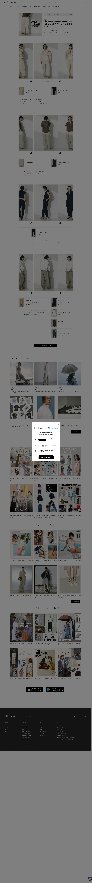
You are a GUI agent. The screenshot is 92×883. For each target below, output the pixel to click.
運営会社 (7, 748)
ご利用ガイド (60, 729)
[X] (78, 716)
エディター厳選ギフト (27, 737)
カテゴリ (59, 2)
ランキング (7, 729)
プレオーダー (7, 731)
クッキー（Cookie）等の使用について (65, 739)
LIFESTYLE (42, 2)
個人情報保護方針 (22, 748)
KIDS (38, 2)
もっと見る (75, 601)
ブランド (54, 2)
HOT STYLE (24, 727)
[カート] (86, 2)
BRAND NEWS (24, 6)
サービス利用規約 (14, 748)
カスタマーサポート (61, 731)
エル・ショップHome (14, 6)
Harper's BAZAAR (43, 727)
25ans (41, 729)
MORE (75, 431)
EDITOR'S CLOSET (26, 731)
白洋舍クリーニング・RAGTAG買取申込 (65, 737)
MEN (34, 2)
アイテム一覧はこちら (45, 345)
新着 (50, 2)
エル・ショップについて (62, 733)
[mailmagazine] (85, 716)
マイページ (24, 716)
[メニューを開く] (4, 2)
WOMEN (30, 2)
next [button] (60, 81)
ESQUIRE (42, 733)
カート (31, 716)
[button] (42, 81)
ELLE (67, 2)
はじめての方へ (60, 727)
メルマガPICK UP (26, 733)
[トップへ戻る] (88, 705)
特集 (63, 2)
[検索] (81, 2)
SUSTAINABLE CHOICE (62, 735)
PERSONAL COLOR (26, 735)
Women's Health (43, 731)
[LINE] (81, 716)
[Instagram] (74, 716)
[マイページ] (83, 2)
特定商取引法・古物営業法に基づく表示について (38, 748)
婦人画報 (42, 735)
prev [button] (31, 81)
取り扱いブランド (8, 727)
